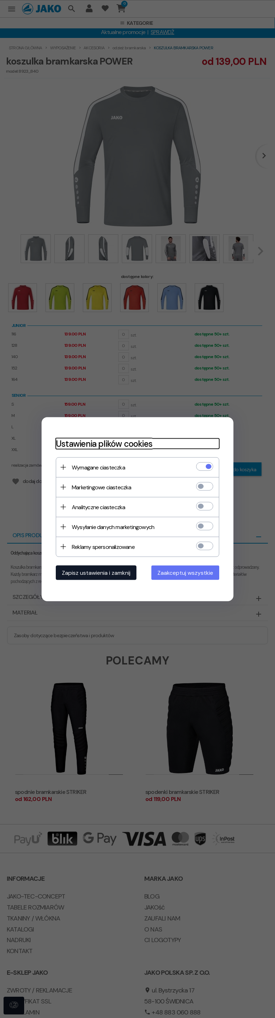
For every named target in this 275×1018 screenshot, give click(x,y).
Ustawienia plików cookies (104, 443)
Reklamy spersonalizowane (103, 546)
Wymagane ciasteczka (98, 467)
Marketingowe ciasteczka (101, 487)
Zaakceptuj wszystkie (185, 572)
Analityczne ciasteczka (98, 507)
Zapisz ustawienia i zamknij (96, 572)
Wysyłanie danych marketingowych (113, 526)
